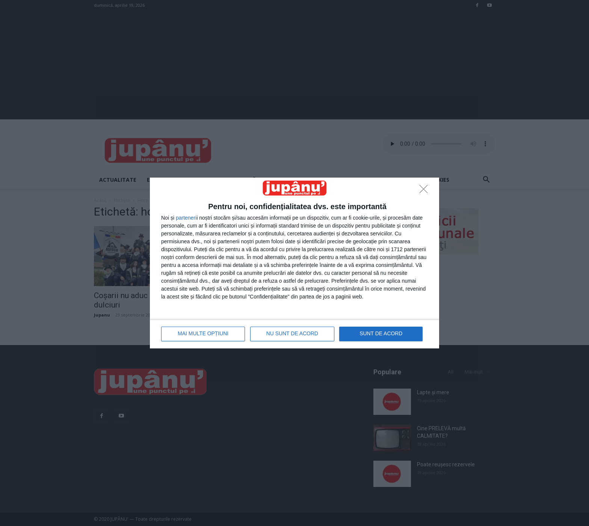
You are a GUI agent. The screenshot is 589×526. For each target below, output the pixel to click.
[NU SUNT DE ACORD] (426, 191)
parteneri (186, 217)
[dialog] (294, 263)
